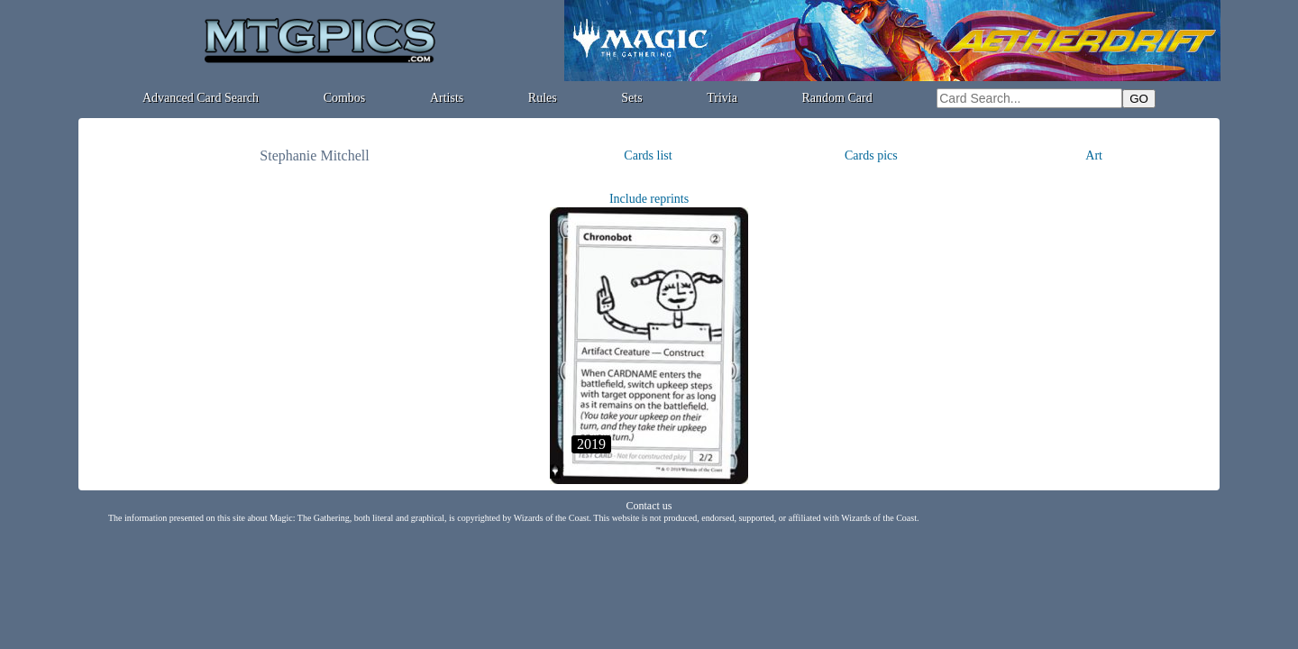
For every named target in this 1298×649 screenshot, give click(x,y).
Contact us (649, 505)
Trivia (722, 98)
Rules (542, 98)
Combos (345, 98)
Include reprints (649, 199)
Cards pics (871, 155)
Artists (446, 98)
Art (1093, 155)
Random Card (837, 98)
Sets (631, 98)
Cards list (648, 155)
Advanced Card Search (200, 98)
